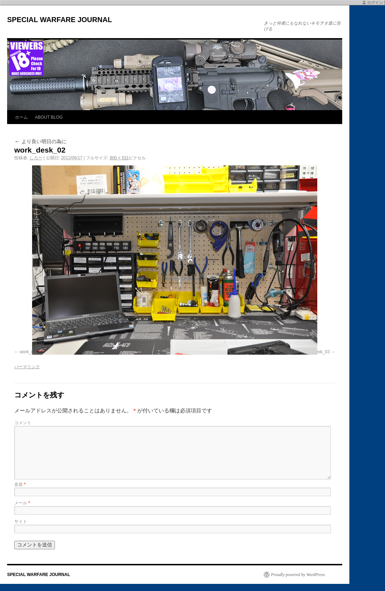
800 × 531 (119, 157)
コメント (22, 422)
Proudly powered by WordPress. (298, 574)
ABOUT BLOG (49, 117)
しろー (36, 157)
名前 (20, 484)
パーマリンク (27, 366)
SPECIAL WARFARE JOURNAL (59, 20)
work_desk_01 (33, 351)
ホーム (21, 117)
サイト (20, 521)
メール (22, 502)
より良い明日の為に (40, 141)
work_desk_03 (315, 351)
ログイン (375, 2)
